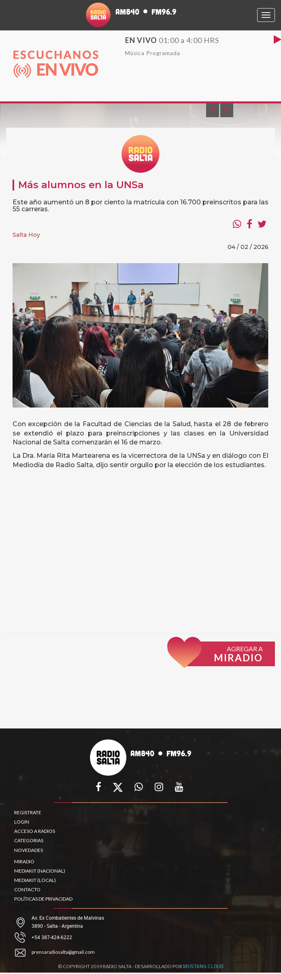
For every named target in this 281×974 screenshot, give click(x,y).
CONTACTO (27, 889)
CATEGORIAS (28, 840)
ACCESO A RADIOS (34, 831)
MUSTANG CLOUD (203, 968)
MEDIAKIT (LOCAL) (35, 880)
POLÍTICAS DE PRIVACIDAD (43, 899)
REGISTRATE (27, 812)
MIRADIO (24, 861)
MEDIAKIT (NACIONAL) (39, 871)
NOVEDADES (28, 850)
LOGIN (21, 822)
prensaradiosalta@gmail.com (63, 952)
